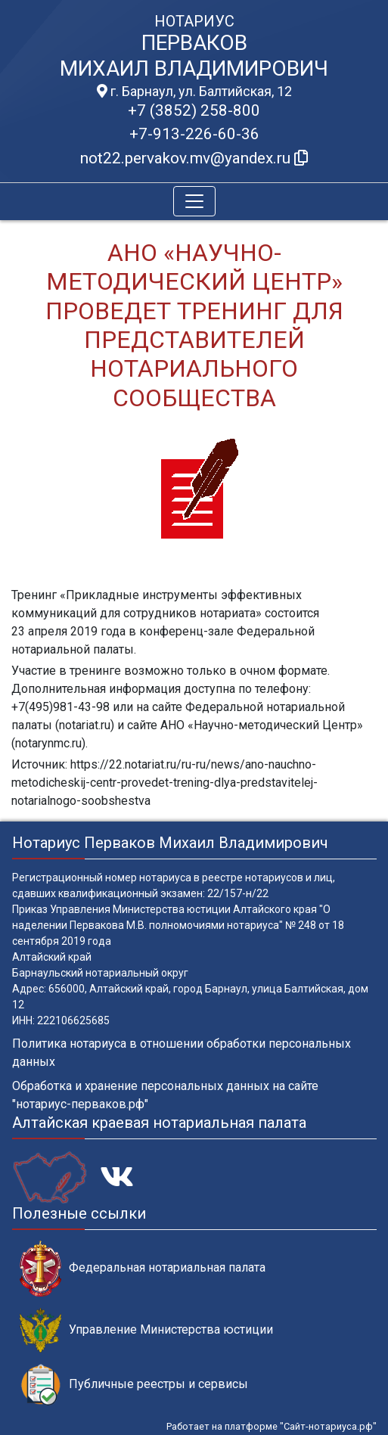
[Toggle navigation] (194, 201)
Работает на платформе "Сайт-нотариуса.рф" (271, 1426)
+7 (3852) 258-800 (194, 110)
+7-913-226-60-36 (194, 134)
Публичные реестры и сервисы (134, 1384)
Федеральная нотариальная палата (142, 1268)
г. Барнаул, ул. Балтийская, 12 (194, 91)
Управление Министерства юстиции (146, 1330)
